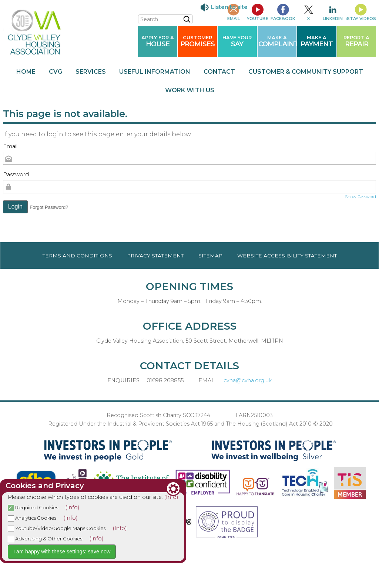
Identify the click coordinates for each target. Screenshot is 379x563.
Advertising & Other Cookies (45, 539)
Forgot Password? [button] (49, 207)
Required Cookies (33, 507)
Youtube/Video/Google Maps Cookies (56, 528)
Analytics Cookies (32, 518)
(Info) (171, 497)
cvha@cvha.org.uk (248, 380)
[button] (15, 207)
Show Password (360, 196)
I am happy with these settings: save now (61, 551)
